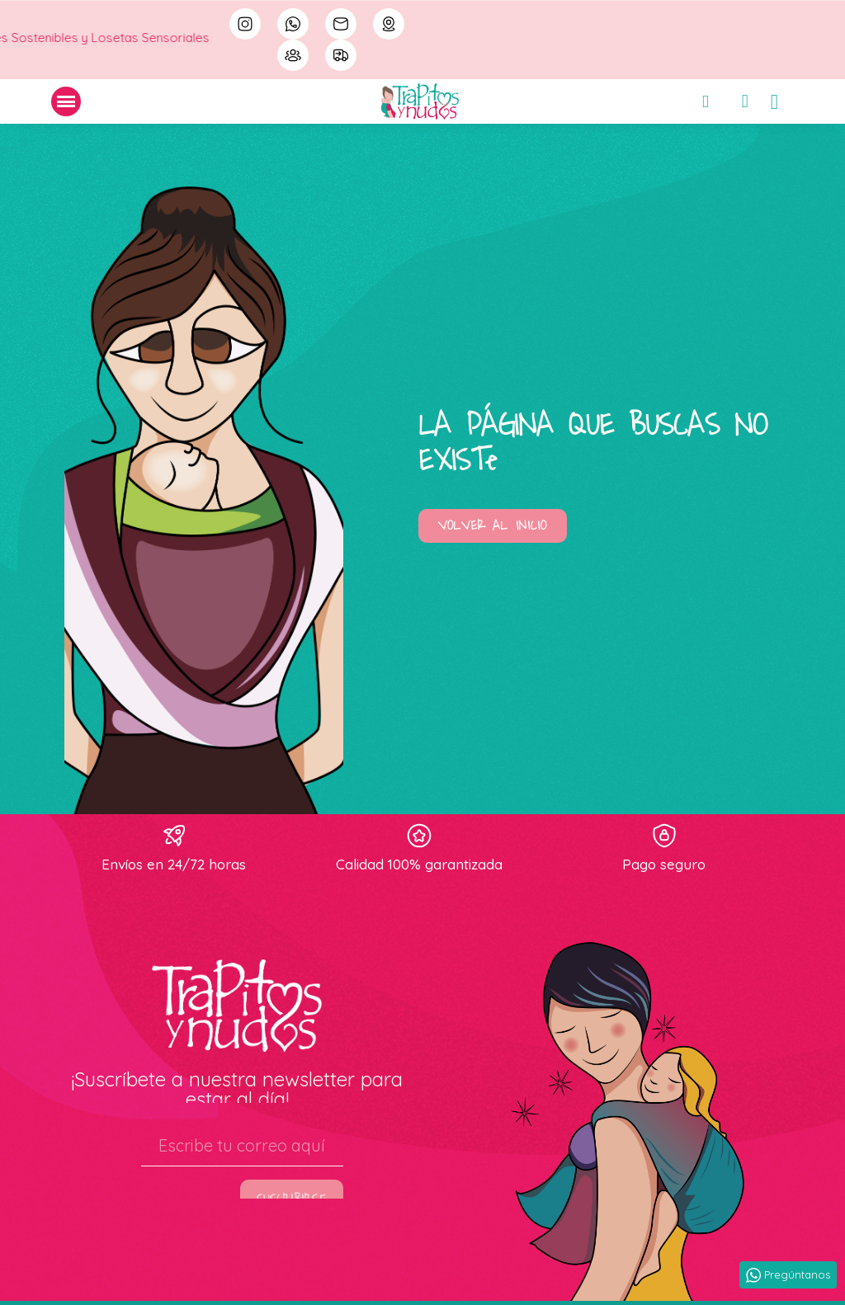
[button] (492, 526)
